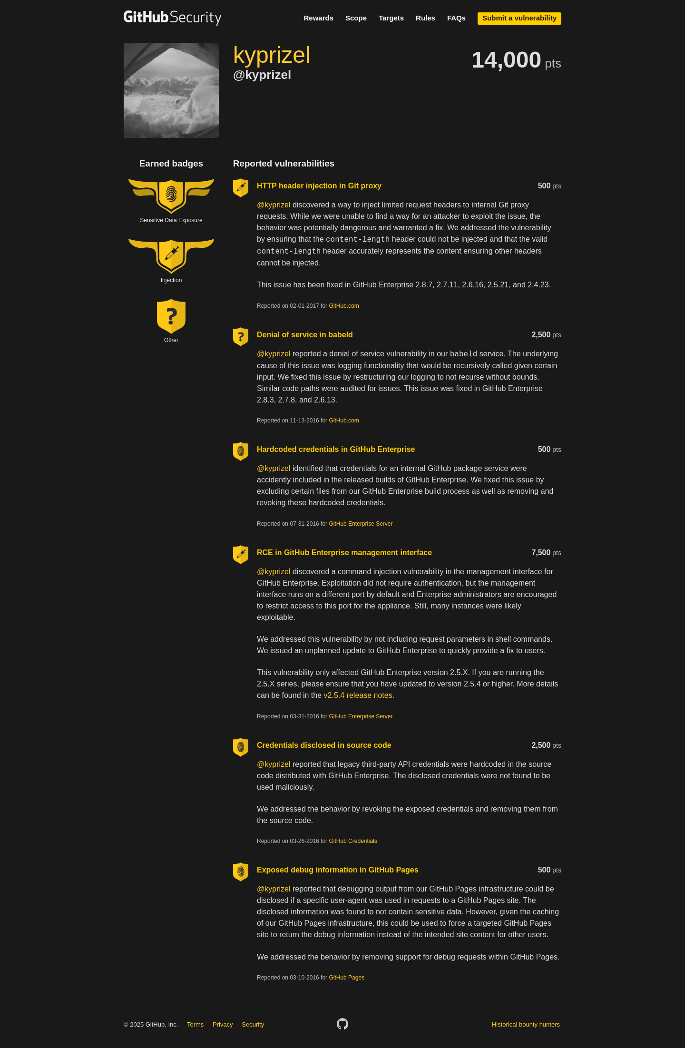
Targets (391, 18)
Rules (425, 18)
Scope (356, 18)
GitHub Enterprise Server (360, 523)
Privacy (223, 1024)
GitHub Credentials (353, 841)
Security (253, 1024)
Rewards (318, 18)
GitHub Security (173, 18)
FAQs (456, 18)
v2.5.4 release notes (358, 695)
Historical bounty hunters (526, 1024)
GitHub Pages (346, 977)
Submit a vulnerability (519, 18)
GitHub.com (344, 306)
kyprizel (272, 55)
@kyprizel (273, 205)
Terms (195, 1024)
